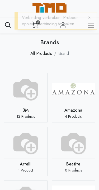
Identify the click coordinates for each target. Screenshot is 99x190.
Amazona (73, 110)
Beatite (73, 164)
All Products (41, 53)
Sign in (63, 25)
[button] (8, 25)
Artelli (25, 164)
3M (26, 110)
